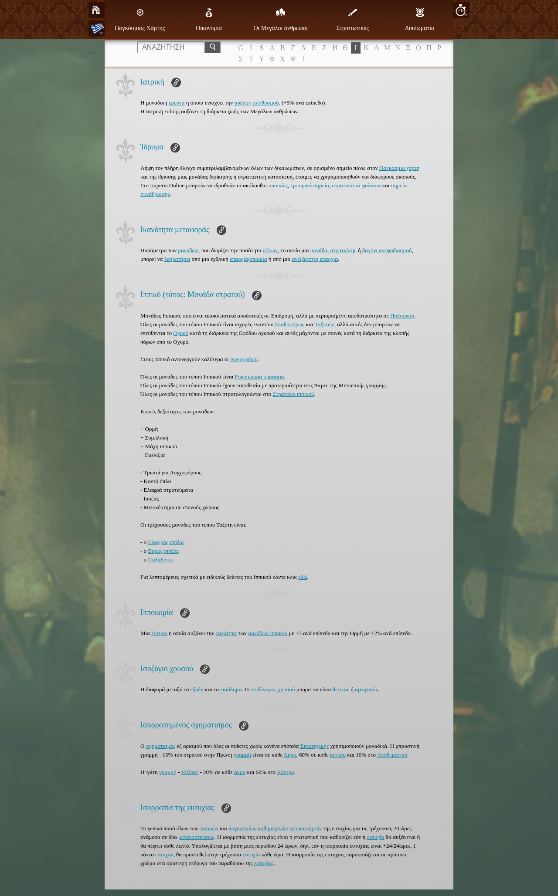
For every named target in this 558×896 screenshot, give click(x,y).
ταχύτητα (226, 633)
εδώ (302, 577)
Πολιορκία (402, 315)
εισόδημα (231, 689)
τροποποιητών (305, 828)
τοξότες (189, 772)
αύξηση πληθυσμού (256, 102)
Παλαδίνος (160, 559)
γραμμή (242, 754)
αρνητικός (366, 689)
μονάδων (188, 250)
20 (461, 10)
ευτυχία (375, 837)
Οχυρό (181, 333)
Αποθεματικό (392, 754)
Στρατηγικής (314, 746)
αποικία (258, 259)
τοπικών (209, 828)
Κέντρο (285, 772)
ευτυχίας (165, 854)
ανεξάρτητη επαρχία (315, 259)
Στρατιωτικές (352, 19)
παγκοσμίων (242, 828)
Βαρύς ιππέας (163, 551)
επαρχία (239, 259)
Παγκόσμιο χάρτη (399, 168)
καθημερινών (273, 828)
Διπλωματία (419, 19)
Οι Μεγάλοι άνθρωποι (280, 19)
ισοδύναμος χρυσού (272, 689)
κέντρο (338, 754)
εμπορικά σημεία (310, 185)
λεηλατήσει (177, 259)
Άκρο (290, 754)
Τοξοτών (324, 324)
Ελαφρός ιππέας (166, 542)
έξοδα (197, 689)
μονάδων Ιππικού (267, 633)
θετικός (341, 689)
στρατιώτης (343, 250)
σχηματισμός (161, 746)
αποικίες (278, 185)
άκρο (239, 772)
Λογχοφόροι (244, 359)
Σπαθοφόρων (290, 324)
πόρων (270, 250)
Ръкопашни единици (259, 376)
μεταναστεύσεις (196, 837)
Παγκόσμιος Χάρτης (140, 19)
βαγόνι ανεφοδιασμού (387, 250)
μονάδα (318, 250)
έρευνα (177, 102)
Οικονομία (209, 19)
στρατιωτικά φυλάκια (356, 185)
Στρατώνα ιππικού (293, 394)
